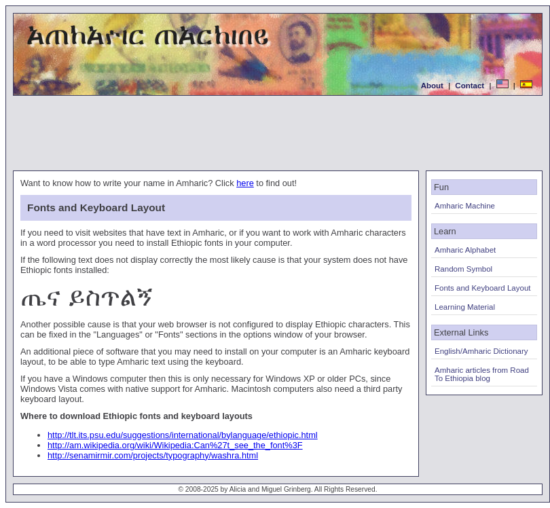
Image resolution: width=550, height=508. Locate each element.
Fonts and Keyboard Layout (482, 288)
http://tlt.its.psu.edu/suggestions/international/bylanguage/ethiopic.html (183, 435)
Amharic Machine (465, 206)
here (245, 183)
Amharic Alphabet (465, 250)
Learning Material (465, 307)
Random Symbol (463, 269)
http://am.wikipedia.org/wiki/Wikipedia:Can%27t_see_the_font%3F (175, 445)
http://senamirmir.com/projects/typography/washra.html (153, 455)
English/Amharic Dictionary (481, 351)
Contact (469, 85)
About (432, 85)
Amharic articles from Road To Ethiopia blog (482, 374)
